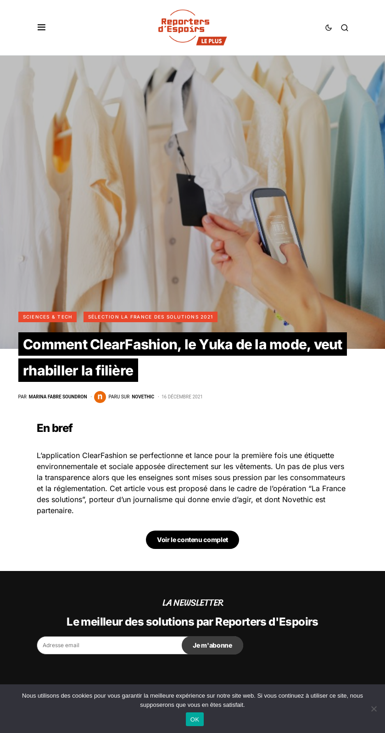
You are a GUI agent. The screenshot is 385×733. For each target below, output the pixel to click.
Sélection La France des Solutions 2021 (150, 316)
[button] (41, 27)
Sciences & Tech (48, 316)
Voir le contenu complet (192, 539)
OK (194, 719)
